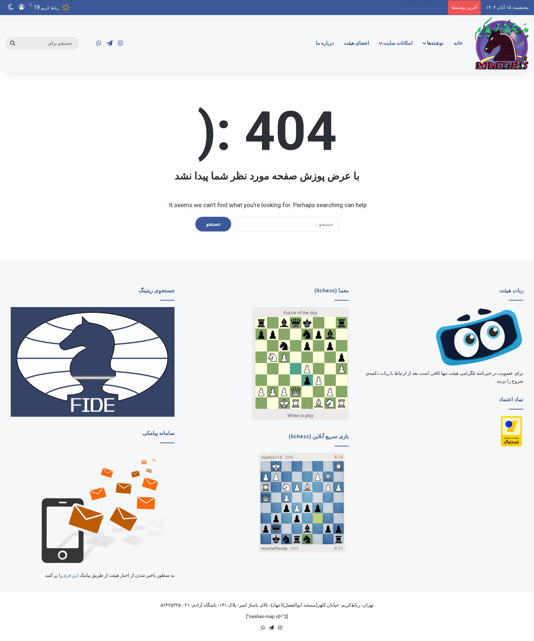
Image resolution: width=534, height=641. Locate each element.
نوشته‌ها (435, 43)
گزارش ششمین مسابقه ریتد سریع (415, 7)
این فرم (70, 575)
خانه (458, 43)
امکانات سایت (398, 43)
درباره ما (325, 43)
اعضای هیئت (356, 43)
